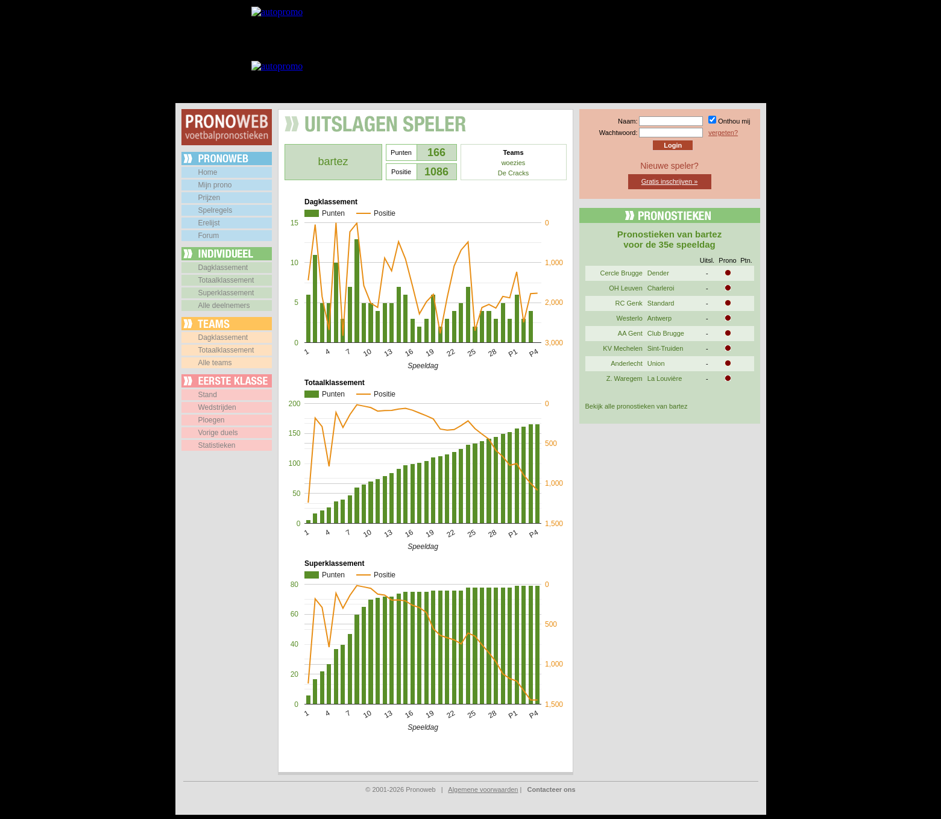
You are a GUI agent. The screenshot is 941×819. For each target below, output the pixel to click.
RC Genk (629, 303)
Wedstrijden (217, 407)
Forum (208, 235)
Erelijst (209, 223)
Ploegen (211, 420)
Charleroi (661, 288)
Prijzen (209, 197)
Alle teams (215, 363)
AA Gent (630, 333)
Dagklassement (223, 267)
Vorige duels (218, 432)
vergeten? (723, 132)
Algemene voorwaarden (483, 789)
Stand (207, 395)
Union (656, 363)
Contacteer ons (551, 789)
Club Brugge (665, 333)
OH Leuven (626, 288)
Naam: (627, 121)
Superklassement (226, 293)
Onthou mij (734, 121)
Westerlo (630, 318)
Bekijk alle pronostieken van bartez (636, 406)
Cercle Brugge (621, 273)
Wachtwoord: (618, 132)
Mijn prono (215, 185)
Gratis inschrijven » (669, 181)
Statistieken (217, 445)
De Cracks (513, 173)
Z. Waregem (624, 378)
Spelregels (215, 210)
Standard (661, 303)
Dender (658, 273)
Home (208, 172)
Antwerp (659, 318)
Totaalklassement (226, 280)
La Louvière (664, 378)
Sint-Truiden (665, 348)
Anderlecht (627, 363)
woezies (514, 162)
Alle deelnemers (224, 305)
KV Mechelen (622, 348)
